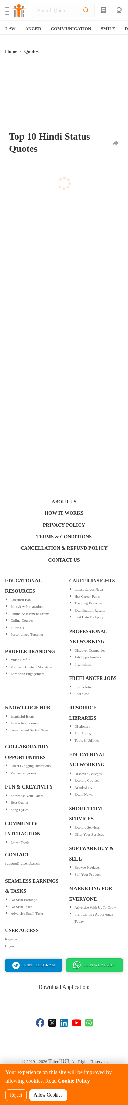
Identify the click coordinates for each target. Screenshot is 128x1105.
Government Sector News (30, 747)
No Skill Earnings (24, 916)
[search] (51, 10)
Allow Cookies (48, 1095)
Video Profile (20, 677)
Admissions (83, 804)
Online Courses (22, 637)
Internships (83, 681)
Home (11, 68)
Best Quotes (19, 819)
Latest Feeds (20, 859)
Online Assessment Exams (30, 631)
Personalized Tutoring (27, 651)
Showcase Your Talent (27, 813)
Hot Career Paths (87, 613)
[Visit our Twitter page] (50, 1041)
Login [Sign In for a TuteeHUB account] (9, 963)
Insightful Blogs (22, 733)
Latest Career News (89, 606)
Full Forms (83, 750)
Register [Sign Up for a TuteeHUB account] (11, 956)
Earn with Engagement (27, 691)
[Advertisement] (57, 111)
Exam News (84, 811)
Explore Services (87, 844)
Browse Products (87, 884)
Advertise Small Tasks (27, 930)
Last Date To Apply (89, 634)
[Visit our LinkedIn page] (62, 1041)
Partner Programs (23, 790)
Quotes (31, 68)
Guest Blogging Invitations (31, 783)
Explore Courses (87, 797)
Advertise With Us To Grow (95, 924)
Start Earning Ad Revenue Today (94, 934)
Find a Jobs (83, 704)
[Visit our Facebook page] (38, 1041)
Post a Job (82, 711)
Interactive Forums (25, 740)
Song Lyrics (19, 827)
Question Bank (21, 617)
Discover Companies (90, 667)
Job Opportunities (88, 674)
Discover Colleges (88, 791)
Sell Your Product (88, 891)
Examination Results (90, 627)
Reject (16, 1095)
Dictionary (82, 743)
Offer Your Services (89, 851)
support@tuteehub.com (22, 880)
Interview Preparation (27, 623)
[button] (7, 11)
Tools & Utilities (87, 757)
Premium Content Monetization (34, 684)
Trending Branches (89, 620)
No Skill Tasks (21, 924)
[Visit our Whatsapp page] (87, 1041)
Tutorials (17, 644)
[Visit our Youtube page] (74, 1041)
